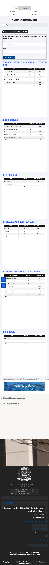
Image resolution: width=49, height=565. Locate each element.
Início (3, 25)
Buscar (7, 57)
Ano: (4, 41)
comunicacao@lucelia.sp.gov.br (33, 521)
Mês (4, 48)
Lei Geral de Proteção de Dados (38, 545)
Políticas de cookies (42, 541)
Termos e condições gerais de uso (38, 539)
